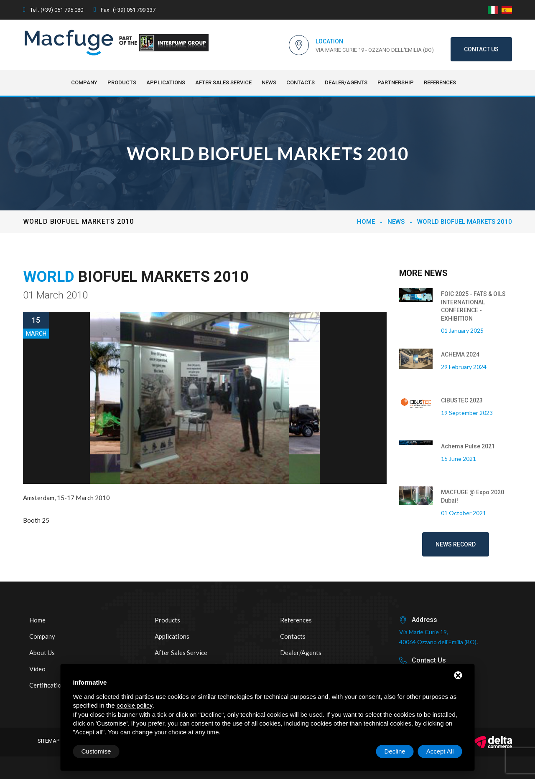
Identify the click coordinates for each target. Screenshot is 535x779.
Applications (165, 82)
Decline (395, 751)
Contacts (300, 82)
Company (84, 82)
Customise (96, 751)
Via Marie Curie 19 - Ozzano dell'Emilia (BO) (375, 50)
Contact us (481, 49)
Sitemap (48, 741)
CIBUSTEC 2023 (462, 400)
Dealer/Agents (346, 82)
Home (366, 221)
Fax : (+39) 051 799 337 (124, 10)
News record (456, 544)
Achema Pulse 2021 (468, 446)
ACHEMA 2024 (460, 354)
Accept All (440, 751)
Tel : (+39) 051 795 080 (53, 10)
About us (42, 652)
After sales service (223, 82)
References (440, 82)
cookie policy (135, 705)
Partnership (395, 82)
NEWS (269, 82)
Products (121, 82)
